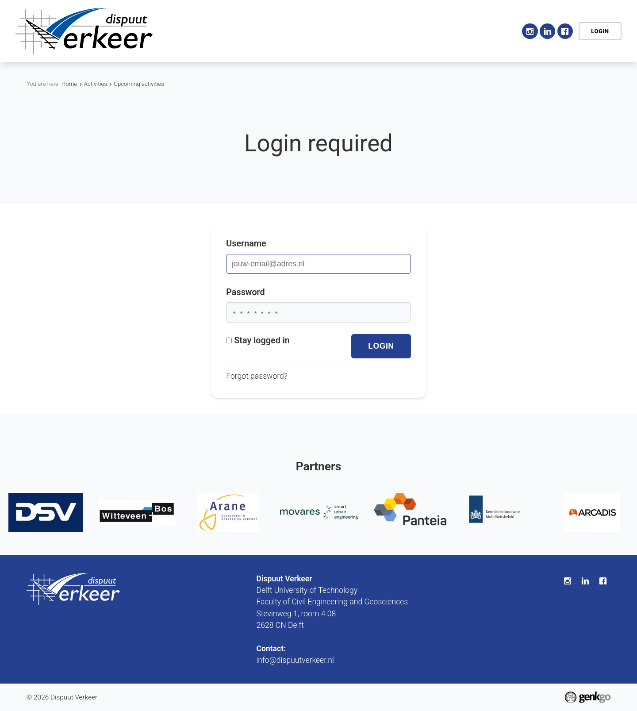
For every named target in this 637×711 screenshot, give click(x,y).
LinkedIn (547, 31)
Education (338, 31)
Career (382, 31)
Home (197, 31)
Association (236, 31)
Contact (493, 31)
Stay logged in (258, 340)
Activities (288, 31)
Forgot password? (257, 376)
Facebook (565, 31)
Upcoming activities (139, 84)
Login (600, 31)
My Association (437, 31)
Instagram (529, 31)
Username (246, 243)
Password (245, 292)
